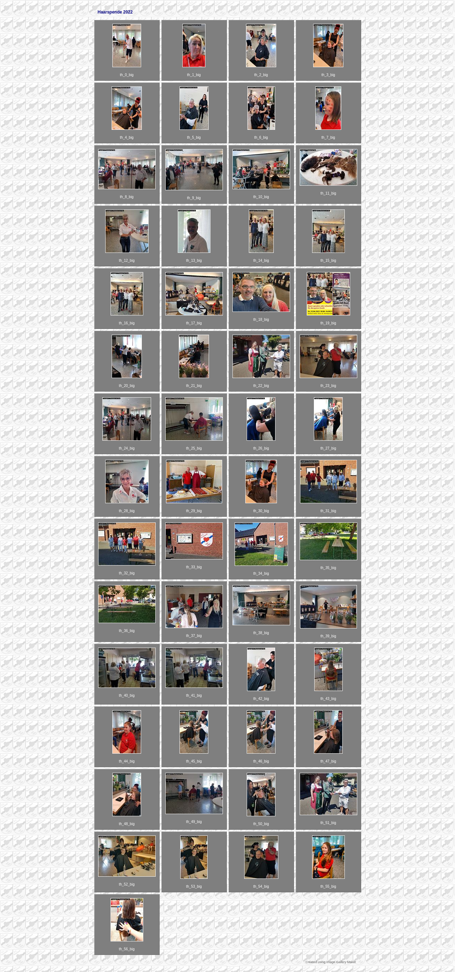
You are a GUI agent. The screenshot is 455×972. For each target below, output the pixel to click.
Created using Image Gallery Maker (330, 962)
